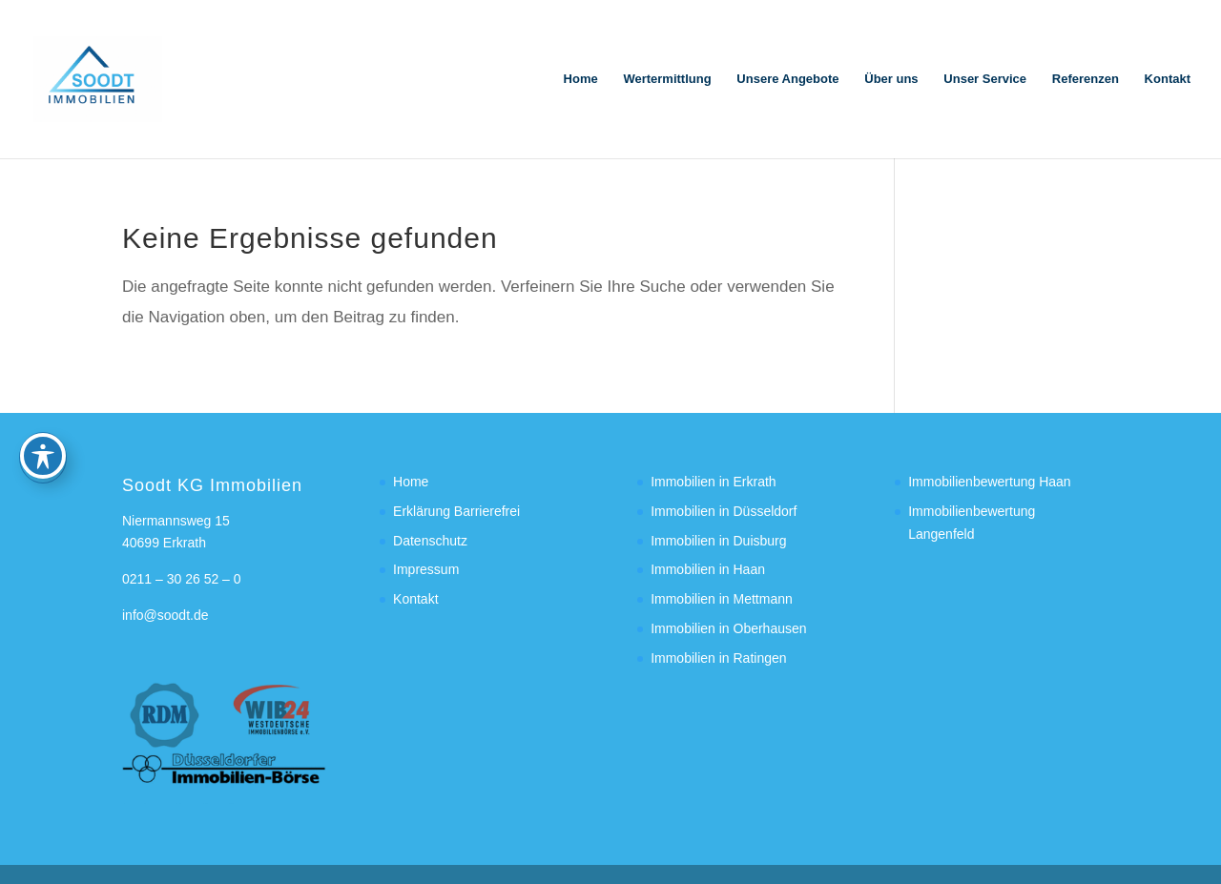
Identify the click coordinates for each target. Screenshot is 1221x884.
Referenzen (1085, 79)
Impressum (426, 569)
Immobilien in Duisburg (718, 540)
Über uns (891, 79)
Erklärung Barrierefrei (456, 511)
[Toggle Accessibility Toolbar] (43, 369)
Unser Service (984, 79)
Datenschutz (430, 540)
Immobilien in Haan (708, 569)
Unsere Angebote (787, 79)
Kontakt (1167, 79)
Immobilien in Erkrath (713, 481)
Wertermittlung (667, 79)
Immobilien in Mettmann (722, 598)
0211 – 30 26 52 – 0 (181, 578)
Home (581, 79)
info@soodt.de (165, 615)
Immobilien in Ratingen (718, 658)
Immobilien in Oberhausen (728, 628)
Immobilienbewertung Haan (989, 481)
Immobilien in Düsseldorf (724, 511)
